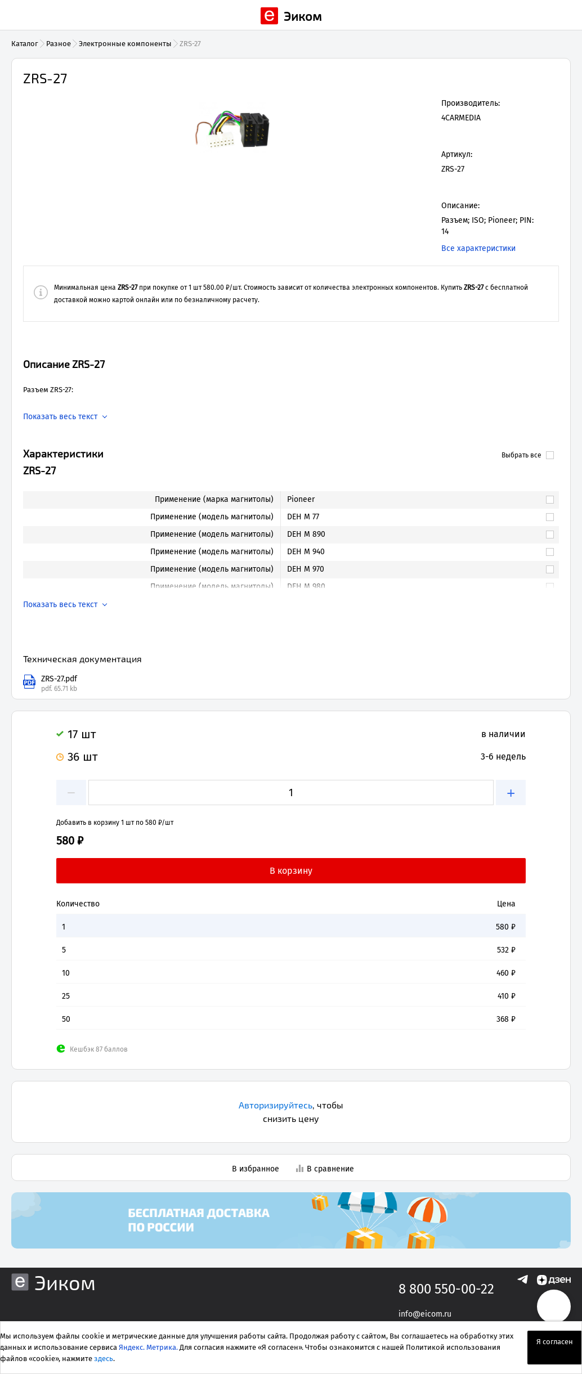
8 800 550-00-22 (446, 1289)
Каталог (24, 43)
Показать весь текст (60, 416)
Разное (58, 43)
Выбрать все (528, 455)
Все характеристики (478, 248)
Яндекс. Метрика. (148, 1347)
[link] (414, 499)
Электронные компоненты (125, 43)
